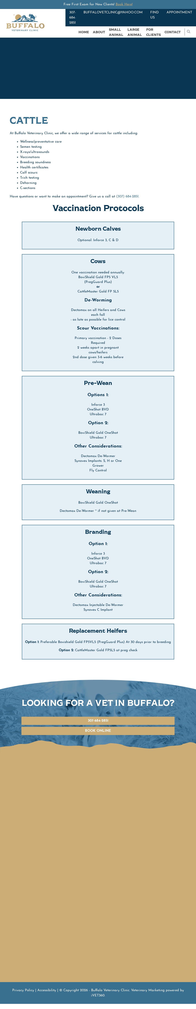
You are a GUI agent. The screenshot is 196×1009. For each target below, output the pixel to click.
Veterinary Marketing (148, 990)
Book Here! (124, 4)
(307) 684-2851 (127, 196)
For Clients (153, 32)
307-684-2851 (72, 18)
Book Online (98, 731)
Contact (173, 32)
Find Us (154, 15)
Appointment (179, 12)
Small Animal (116, 32)
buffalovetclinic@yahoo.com (113, 12)
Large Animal (134, 32)
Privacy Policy (23, 990)
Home (83, 32)
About (99, 32)
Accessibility (46, 990)
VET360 (98, 995)
